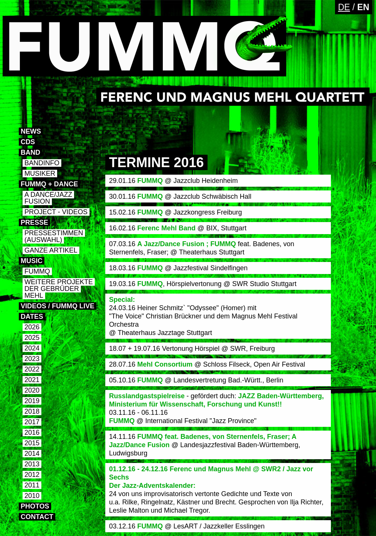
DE (344, 7)
